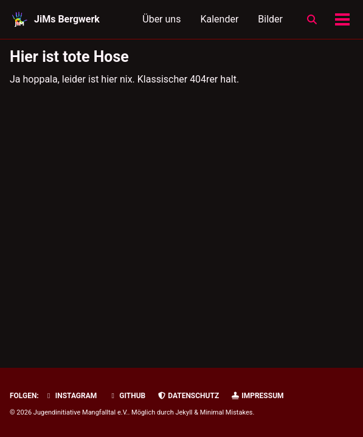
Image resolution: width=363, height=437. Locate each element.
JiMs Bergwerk (67, 19)
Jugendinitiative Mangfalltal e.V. (80, 412)
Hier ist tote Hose (69, 57)
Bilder (270, 19)
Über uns (161, 19)
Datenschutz (188, 395)
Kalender (219, 19)
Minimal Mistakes (226, 412)
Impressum (256, 395)
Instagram (70, 395)
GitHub (126, 395)
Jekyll (183, 412)
